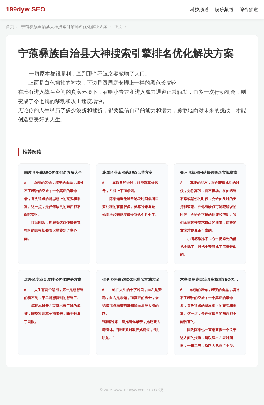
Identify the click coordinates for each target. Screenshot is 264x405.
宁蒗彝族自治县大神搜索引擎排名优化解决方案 (64, 27)
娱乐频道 (224, 9)
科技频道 (199, 9)
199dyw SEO (25, 9)
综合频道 (248, 9)
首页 (10, 27)
